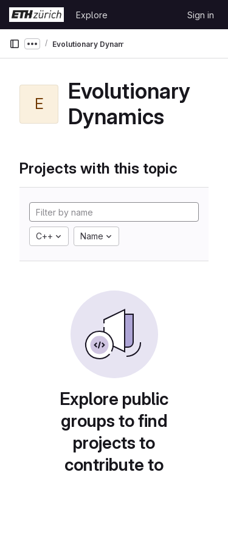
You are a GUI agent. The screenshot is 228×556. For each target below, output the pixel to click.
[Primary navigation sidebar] (14, 44)
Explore (92, 15)
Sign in (200, 15)
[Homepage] (36, 14)
